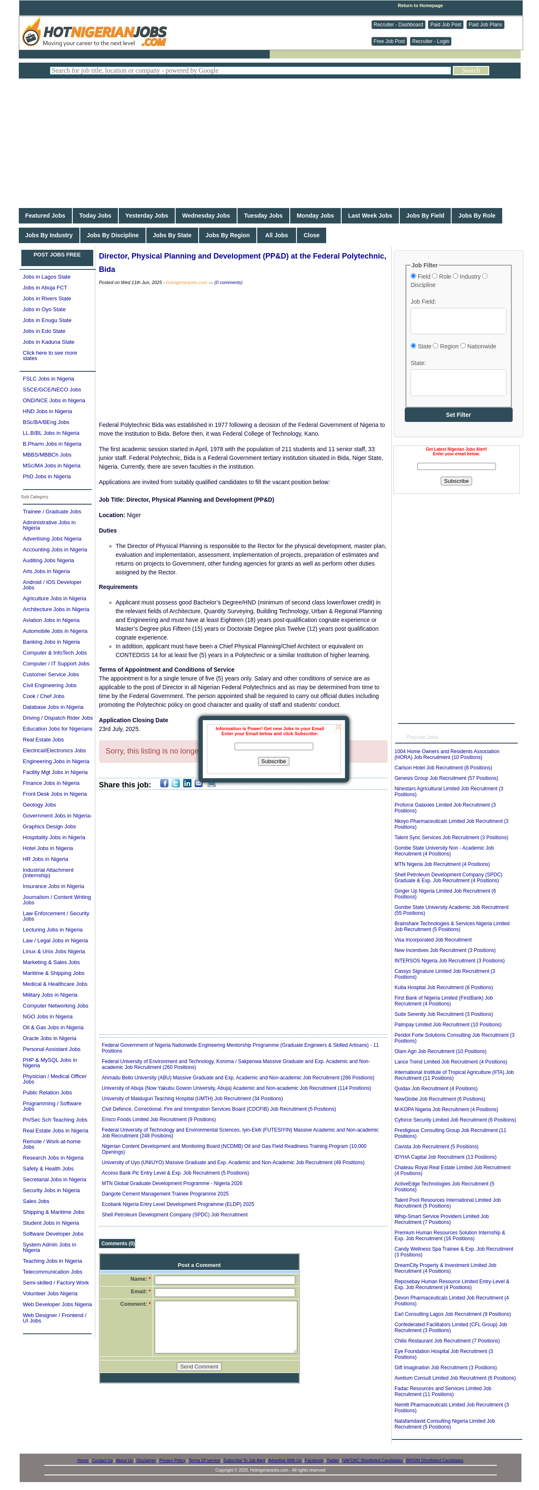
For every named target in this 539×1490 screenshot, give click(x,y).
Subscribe (273, 761)
